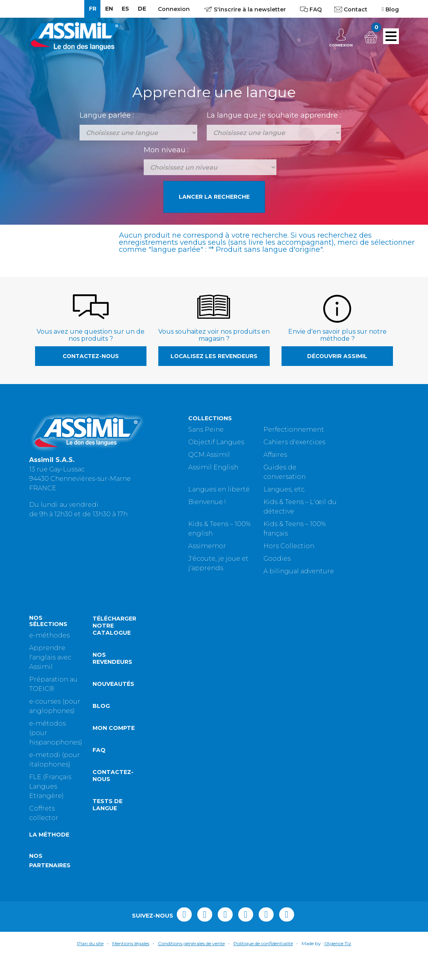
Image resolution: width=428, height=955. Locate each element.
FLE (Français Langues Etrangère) (50, 786)
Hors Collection (288, 546)
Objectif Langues (216, 442)
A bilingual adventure (298, 571)
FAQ (99, 750)
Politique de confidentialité (263, 943)
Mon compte (114, 727)
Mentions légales (130, 943)
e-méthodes (49, 635)
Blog (101, 705)
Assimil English (213, 467)
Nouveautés (113, 683)
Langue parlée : (107, 115)
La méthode (49, 834)
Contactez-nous (91, 356)
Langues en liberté (219, 489)
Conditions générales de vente (191, 943)
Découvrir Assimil (337, 356)
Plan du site (90, 943)
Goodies (277, 558)
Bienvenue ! (207, 502)
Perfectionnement (293, 429)
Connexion (174, 9)
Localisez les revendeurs (214, 356)
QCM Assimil (209, 454)
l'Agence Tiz (337, 943)
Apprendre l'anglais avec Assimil (50, 657)
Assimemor (207, 546)
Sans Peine (206, 429)
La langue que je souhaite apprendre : (274, 115)
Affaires (275, 454)
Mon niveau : (166, 149)
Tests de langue (107, 805)
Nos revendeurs (112, 658)
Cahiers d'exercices (294, 442)
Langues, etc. (284, 489)
